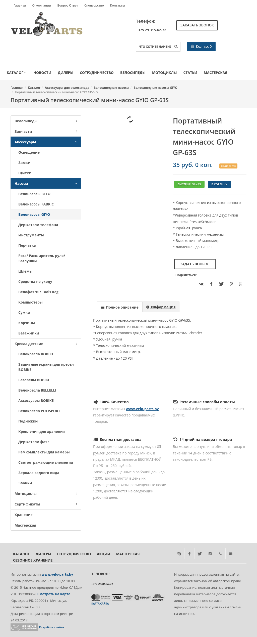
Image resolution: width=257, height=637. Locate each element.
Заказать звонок (197, 25)
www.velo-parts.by (142, 408)
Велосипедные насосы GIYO (155, 88)
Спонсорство (94, 5)
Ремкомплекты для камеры (44, 452)
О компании (41, 5)
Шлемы (25, 271)
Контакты (117, 5)
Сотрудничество (97, 72)
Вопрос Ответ (67, 5)
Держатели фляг (33, 441)
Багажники (28, 333)
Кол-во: (201, 46)
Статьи (190, 72)
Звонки (25, 483)
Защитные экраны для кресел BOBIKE (46, 367)
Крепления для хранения (41, 431)
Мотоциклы (164, 72)
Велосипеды (133, 72)
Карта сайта (100, 603)
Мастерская (215, 72)
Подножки (28, 421)
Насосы (46, 183)
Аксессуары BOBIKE (36, 400)
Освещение (29, 152)
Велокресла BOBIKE (36, 354)
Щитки (24, 173)
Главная (20, 5)
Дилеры (65, 72)
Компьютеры (30, 302)
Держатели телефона (38, 224)
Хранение (24, 514)
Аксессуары (46, 142)
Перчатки (27, 245)
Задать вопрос (195, 264)
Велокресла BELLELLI (37, 390)
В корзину (219, 184)
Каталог (17, 73)
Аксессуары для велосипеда (67, 88)
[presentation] (119, 307)
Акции (103, 553)
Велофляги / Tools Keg (38, 291)
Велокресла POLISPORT (39, 410)
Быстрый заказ (189, 184)
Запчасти (46, 131)
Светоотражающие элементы (45, 462)
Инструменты (31, 235)
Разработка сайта (51, 627)
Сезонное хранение (32, 560)
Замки (24, 162)
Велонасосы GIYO (34, 214)
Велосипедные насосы (111, 88)
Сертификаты (46, 504)
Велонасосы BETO (34, 193)
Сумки (24, 312)
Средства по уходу (35, 281)
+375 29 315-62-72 (151, 29)
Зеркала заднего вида (38, 472)
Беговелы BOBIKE (34, 379)
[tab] (120, 307)
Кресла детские (46, 343)
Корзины (26, 322)
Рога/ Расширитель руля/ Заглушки (41, 258)
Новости (42, 72)
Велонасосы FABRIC (36, 204)
